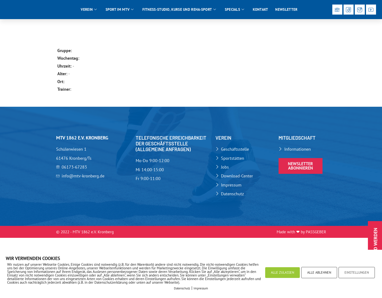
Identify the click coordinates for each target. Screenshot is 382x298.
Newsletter (286, 10)
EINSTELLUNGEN (356, 272)
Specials (234, 10)
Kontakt (260, 10)
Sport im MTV (120, 10)
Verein (89, 10)
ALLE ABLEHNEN (319, 272)
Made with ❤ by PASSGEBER (301, 233)
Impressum (201, 288)
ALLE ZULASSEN (282, 272)
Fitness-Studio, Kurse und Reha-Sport (179, 10)
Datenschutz (182, 288)
